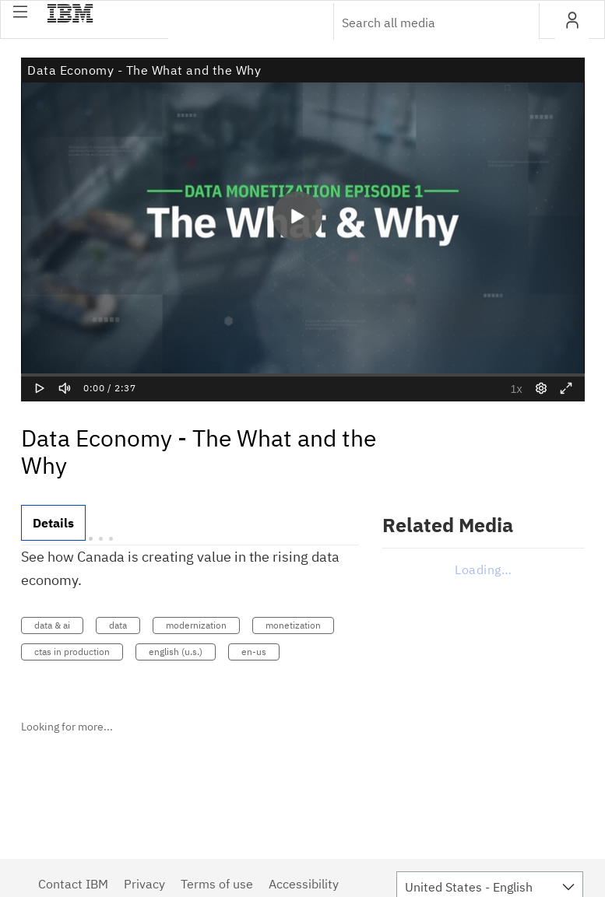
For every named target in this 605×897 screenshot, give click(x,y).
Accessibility (304, 884)
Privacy (144, 884)
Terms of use (217, 884)
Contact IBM (73, 884)
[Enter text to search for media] (419, 22)
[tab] (53, 523)
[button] (20, 12)
